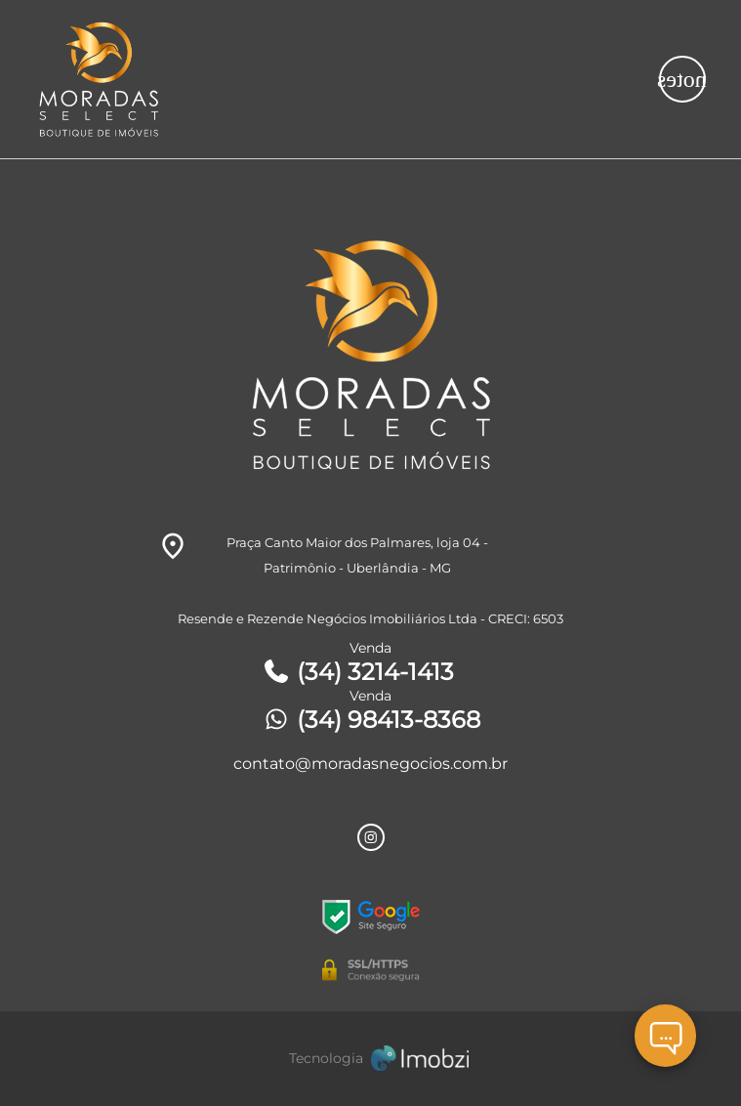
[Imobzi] (371, 1058)
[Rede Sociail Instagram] (371, 837)
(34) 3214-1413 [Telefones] (358, 672)
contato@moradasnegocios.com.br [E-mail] (370, 763)
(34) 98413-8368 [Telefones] (371, 719)
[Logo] (286, 79)
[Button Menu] (682, 79)
